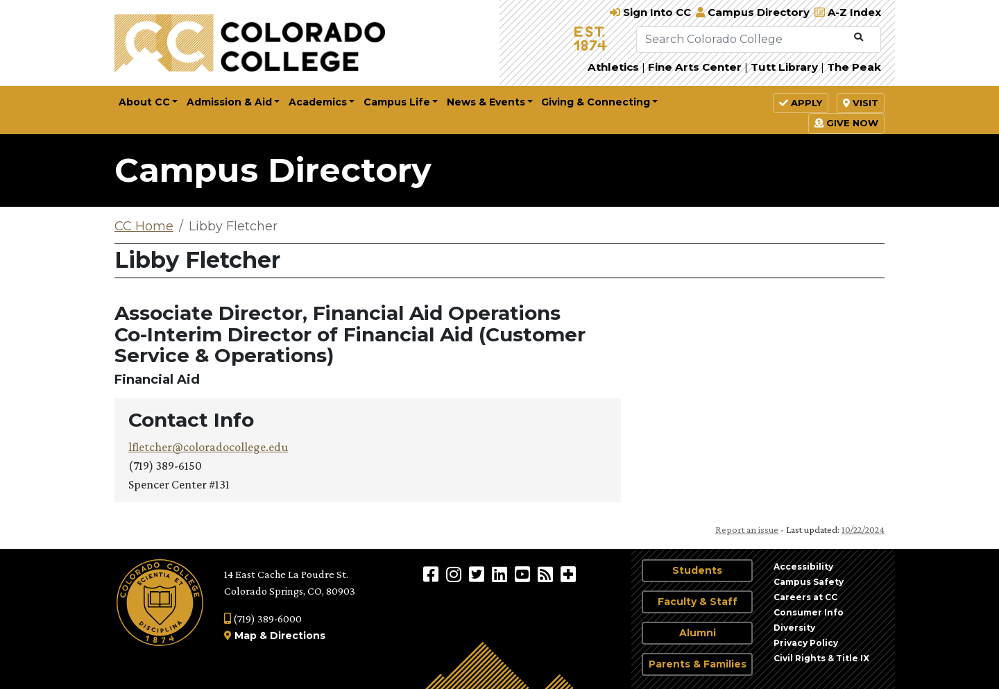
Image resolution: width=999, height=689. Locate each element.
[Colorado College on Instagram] (455, 574)
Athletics (613, 67)
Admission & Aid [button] (229, 102)
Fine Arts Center (695, 67)
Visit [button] (860, 102)
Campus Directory (273, 170)
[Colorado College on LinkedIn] (501, 574)
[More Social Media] (568, 574)
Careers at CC (805, 597)
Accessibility (803, 566)
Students (697, 570)
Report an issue (746, 529)
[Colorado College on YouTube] (524, 574)
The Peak (854, 67)
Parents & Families (697, 664)
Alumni (697, 633)
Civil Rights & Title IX (821, 658)
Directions (297, 635)
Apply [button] (800, 102)
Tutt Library (784, 67)
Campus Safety (809, 582)
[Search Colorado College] (742, 39)
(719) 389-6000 (263, 618)
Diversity (794, 627)
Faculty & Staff (697, 601)
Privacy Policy (806, 643)
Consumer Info (809, 612)
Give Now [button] (846, 122)
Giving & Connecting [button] (595, 102)
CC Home (143, 226)
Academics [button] (318, 102)
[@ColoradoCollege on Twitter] (478, 574)
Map (245, 635)
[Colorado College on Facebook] (432, 574)
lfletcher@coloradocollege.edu (208, 447)
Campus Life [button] (397, 102)
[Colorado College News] (547, 574)
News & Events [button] (486, 102)
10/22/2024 (863, 529)
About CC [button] (144, 102)
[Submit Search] (858, 37)
